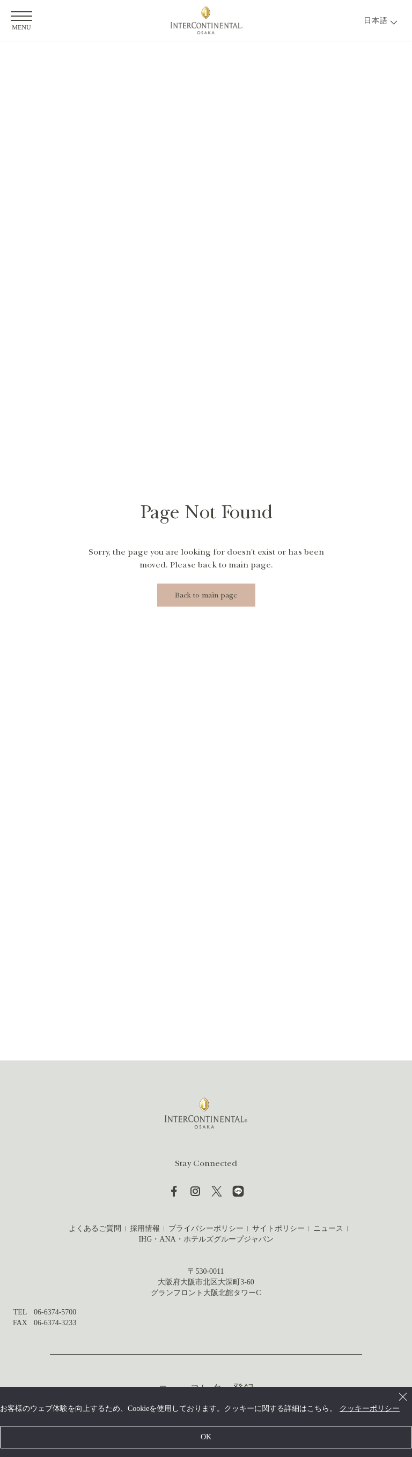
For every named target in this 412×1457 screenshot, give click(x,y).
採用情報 (145, 1228)
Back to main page (206, 595)
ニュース (328, 1228)
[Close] (402, 1396)
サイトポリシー (278, 1228)
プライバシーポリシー (206, 1228)
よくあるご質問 (95, 1228)
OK (206, 1437)
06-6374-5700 (55, 1312)
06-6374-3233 (55, 1323)
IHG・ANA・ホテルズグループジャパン (205, 1239)
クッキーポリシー (370, 1408)
